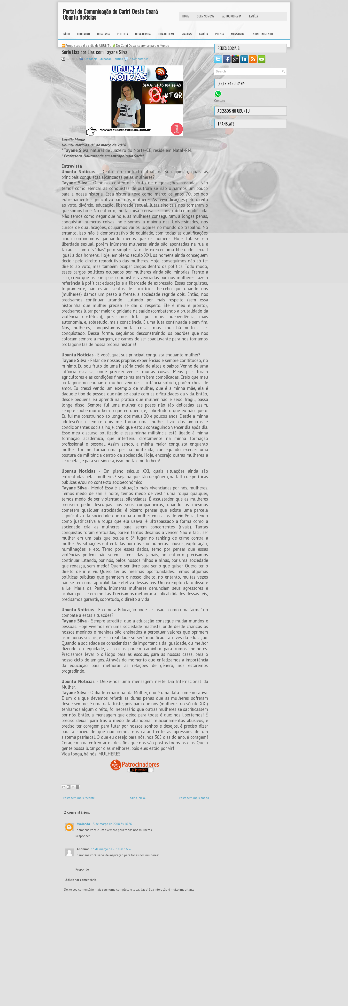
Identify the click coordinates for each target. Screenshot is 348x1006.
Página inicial (137, 798)
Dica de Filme (166, 33)
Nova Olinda (143, 33)
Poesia (219, 33)
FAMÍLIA (253, 16)
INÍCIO (66, 33)
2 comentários (138, 59)
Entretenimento (262, 33)
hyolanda (83, 824)
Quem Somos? (205, 16)
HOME (185, 16)
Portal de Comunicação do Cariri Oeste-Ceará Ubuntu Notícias (110, 14)
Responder (83, 836)
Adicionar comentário (81, 880)
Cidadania (103, 33)
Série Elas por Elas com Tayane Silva (94, 51)
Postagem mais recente (79, 798)
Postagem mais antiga (194, 798)
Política (122, 33)
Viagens (187, 33)
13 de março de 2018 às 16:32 (111, 849)
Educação (83, 33)
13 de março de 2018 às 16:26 (111, 824)
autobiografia (231, 16)
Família (203, 33)
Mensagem (237, 33)
